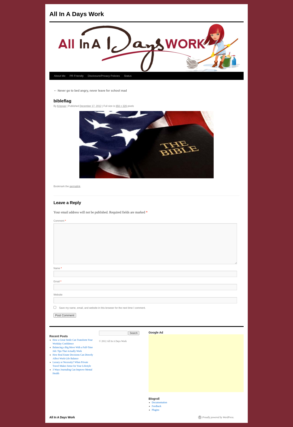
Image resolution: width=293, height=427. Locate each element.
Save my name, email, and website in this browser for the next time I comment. (102, 307)
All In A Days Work (76, 14)
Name (58, 268)
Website (58, 294)
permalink (74, 186)
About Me (60, 75)
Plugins (155, 409)
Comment (60, 220)
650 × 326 (121, 106)
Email (57, 281)
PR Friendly (77, 75)
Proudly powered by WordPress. (218, 417)
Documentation (159, 402)
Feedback (156, 406)
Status (128, 75)
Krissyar (61, 106)
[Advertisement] (221, 363)
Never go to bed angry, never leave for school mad (90, 90)
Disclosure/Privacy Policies (104, 75)
